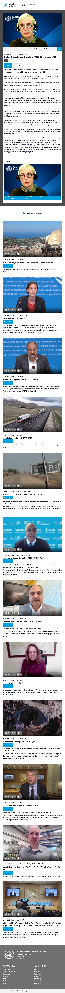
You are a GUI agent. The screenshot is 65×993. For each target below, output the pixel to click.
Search (36, 972)
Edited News (7, 969)
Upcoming (37, 974)
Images (5, 976)
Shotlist (18, 65)
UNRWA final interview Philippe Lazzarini (20, 805)
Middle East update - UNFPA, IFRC (17, 438)
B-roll (4, 978)
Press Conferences (9, 972)
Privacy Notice (26, 991)
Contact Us (37, 978)
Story (8, 65)
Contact (6, 991)
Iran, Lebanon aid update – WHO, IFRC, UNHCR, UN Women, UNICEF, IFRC (32, 868)
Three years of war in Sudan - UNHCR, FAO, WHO (24, 494)
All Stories (6, 983)
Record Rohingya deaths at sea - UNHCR (20, 379)
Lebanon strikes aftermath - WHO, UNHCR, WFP (23, 558)
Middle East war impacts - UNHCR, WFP (20, 742)
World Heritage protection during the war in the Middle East (28, 262)
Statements (6, 974)
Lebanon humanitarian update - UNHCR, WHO (22, 622)
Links (36, 976)
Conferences (7, 981)
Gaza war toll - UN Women (14, 319)
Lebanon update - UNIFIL (13, 683)
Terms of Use (38, 981)
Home (36, 969)
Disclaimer (37, 983)
